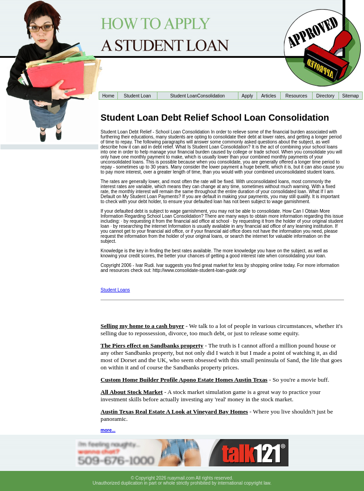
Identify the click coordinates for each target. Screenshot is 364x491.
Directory (325, 95)
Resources (296, 95)
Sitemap (350, 95)
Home (108, 95)
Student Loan (137, 95)
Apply (247, 95)
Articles (268, 95)
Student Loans (115, 289)
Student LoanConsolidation (197, 95)
